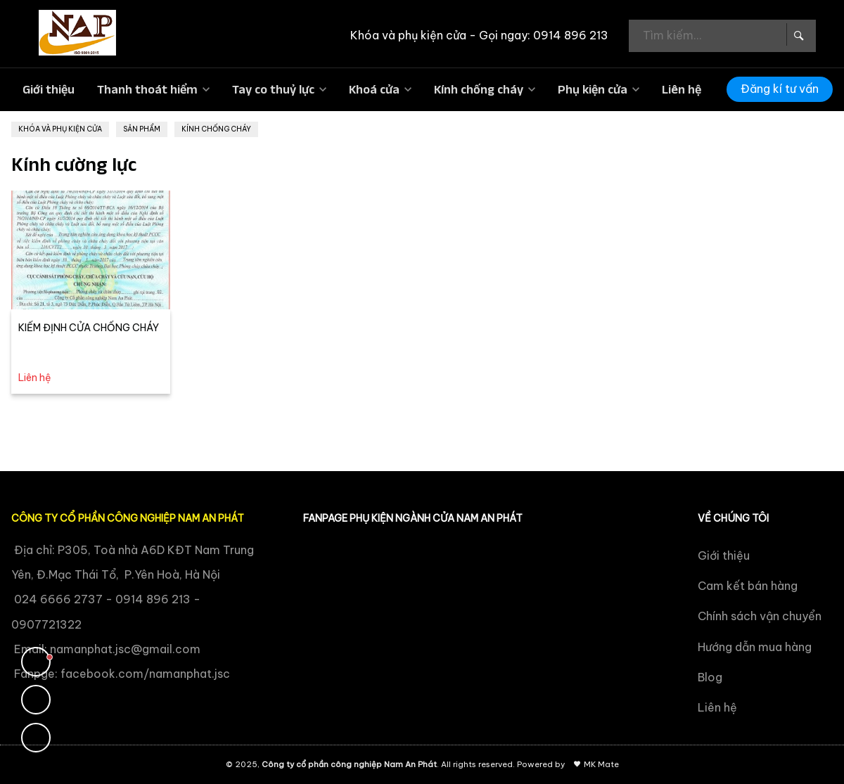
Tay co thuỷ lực (273, 89)
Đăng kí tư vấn (780, 89)
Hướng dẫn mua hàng (755, 647)
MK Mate (601, 764)
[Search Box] (797, 34)
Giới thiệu (49, 89)
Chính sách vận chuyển (759, 616)
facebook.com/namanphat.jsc (145, 674)
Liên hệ (681, 89)
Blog (710, 677)
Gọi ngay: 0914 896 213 (543, 35)
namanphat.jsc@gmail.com (125, 649)
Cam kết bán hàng (748, 586)
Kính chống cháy (478, 89)
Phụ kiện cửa (592, 89)
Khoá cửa (374, 89)
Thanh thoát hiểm (147, 89)
